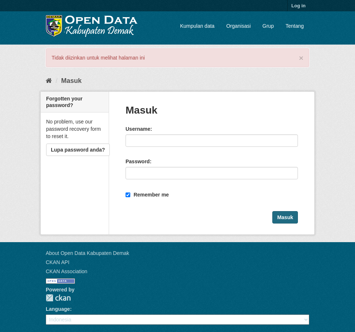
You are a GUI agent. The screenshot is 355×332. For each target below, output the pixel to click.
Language (58, 309)
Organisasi (238, 26)
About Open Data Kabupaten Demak (87, 253)
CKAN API (58, 262)
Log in (298, 5)
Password (138, 161)
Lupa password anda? (78, 150)
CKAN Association (66, 271)
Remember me (147, 195)
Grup (268, 26)
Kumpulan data (197, 26)
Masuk (71, 80)
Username (138, 129)
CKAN (58, 298)
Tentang (294, 26)
